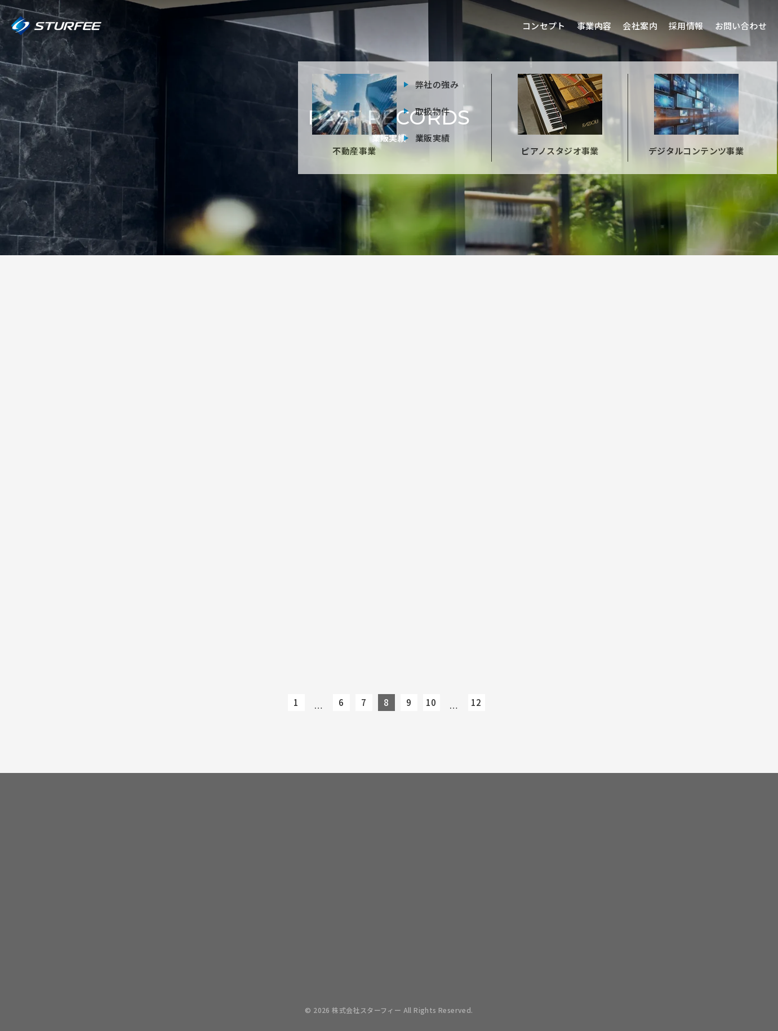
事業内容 (594, 26)
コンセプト (544, 26)
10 (431, 702)
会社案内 (640, 26)
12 (476, 702)
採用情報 (686, 26)
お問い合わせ (741, 26)
